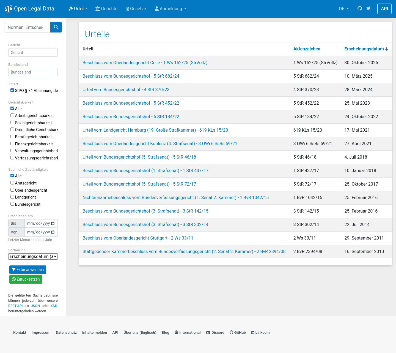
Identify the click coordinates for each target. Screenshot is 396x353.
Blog (165, 332)
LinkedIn (260, 332)
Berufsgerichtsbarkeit (31, 137)
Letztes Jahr (42, 240)
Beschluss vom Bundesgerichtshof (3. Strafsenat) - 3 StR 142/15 (145, 211)
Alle (16, 109)
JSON (35, 306)
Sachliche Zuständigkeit (28, 169)
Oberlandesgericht (28, 190)
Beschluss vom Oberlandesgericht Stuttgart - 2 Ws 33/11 (137, 238)
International (188, 332)
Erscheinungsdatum (366, 48)
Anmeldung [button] (169, 8)
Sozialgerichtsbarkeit (31, 123)
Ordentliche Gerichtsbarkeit (34, 129)
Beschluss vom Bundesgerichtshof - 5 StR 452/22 (130, 103)
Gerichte (106, 8)
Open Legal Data (29, 9)
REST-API (15, 306)
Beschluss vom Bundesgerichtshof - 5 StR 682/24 (130, 76)
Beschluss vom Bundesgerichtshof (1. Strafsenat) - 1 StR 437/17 (145, 170)
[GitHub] (359, 8)
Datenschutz (66, 332)
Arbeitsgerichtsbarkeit (32, 115)
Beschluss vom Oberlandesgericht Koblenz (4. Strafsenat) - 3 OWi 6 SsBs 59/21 (159, 143)
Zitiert (13, 84)
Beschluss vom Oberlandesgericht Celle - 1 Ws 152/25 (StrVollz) (144, 62)
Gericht (14, 45)
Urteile (77, 8)
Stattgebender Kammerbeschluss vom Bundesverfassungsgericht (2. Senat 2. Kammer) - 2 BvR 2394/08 (183, 251)
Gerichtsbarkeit (21, 102)
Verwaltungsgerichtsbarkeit (34, 151)
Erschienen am (20, 216)
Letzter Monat (19, 240)
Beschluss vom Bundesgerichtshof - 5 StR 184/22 (130, 116)
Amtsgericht (23, 183)
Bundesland (18, 64)
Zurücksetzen (26, 279)
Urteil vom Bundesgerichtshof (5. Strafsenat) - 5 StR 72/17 (139, 184)
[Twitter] (368, 8)
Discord (215, 332)
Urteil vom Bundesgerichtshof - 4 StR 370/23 (125, 89)
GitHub (238, 332)
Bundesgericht (25, 204)
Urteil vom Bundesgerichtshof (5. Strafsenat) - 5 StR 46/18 (139, 157)
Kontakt (19, 332)
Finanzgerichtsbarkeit (31, 144)
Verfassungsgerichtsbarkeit (34, 158)
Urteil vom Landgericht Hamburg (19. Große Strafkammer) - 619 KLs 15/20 (155, 130)
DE (342, 8)
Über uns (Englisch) (140, 332)
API (384, 8)
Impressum (41, 332)
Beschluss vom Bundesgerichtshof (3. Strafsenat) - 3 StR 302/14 (145, 224)
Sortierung (17, 250)
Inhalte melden (94, 332)
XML (54, 306)
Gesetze (136, 8)
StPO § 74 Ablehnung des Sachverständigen (34, 90)
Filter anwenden (28, 269)
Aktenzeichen (306, 48)
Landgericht (23, 197)
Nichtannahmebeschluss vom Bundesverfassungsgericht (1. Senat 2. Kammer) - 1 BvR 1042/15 (175, 197)
